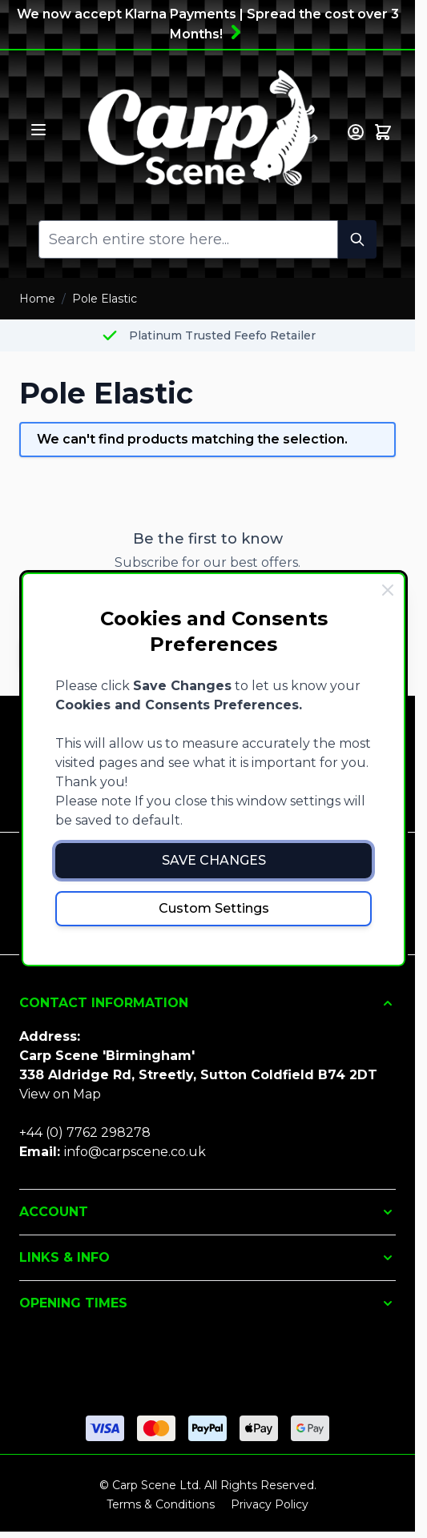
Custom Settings (214, 908)
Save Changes (214, 860)
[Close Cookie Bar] (387, 590)
